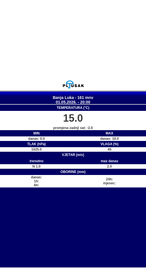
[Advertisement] (73, 40)
